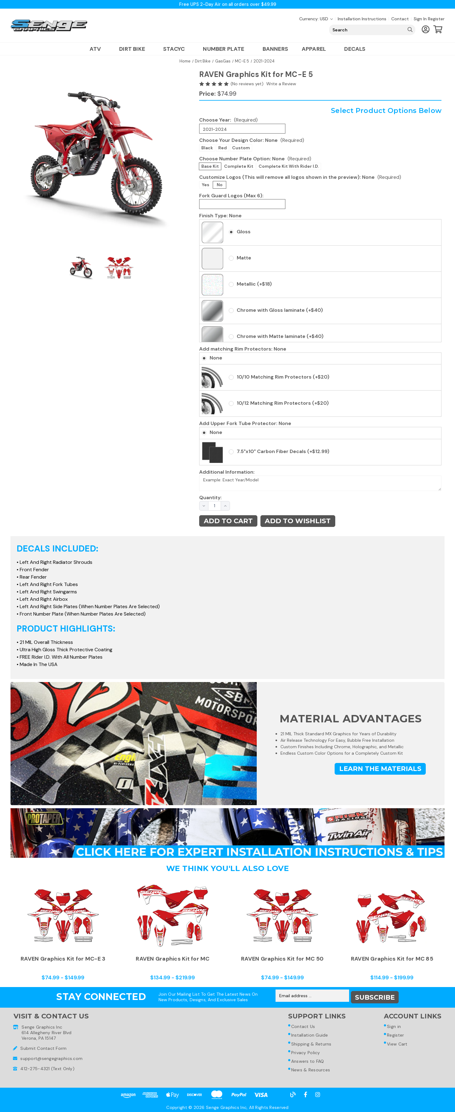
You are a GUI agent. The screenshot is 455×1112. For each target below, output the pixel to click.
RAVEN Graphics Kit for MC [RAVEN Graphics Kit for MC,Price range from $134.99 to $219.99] (172, 960)
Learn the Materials (378, 770)
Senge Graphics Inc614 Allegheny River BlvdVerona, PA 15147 (47, 1031)
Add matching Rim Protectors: (242, 349)
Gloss (244, 232)
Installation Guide (309, 1035)
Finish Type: (220, 216)
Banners (275, 49)
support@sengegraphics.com (51, 1057)
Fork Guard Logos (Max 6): (231, 196)
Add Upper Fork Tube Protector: (245, 424)
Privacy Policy (305, 1053)
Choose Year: (228, 120)
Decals (354, 49)
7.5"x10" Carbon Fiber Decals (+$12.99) (283, 452)
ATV (98, 49)
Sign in (420, 19)
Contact (400, 19)
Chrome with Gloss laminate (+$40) (280, 311)
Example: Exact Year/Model (320, 484)
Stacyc (176, 49)
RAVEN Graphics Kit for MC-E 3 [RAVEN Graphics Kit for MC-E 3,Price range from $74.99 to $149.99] (63, 960)
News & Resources (310, 1071)
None (216, 358)
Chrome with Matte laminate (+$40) (280, 337)
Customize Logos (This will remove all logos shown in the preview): (300, 177)
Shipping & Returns (311, 1044)
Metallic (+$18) (254, 284)
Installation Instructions (362, 19)
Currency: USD (316, 19)
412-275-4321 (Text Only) (47, 1067)
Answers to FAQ (307, 1062)
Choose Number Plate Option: (255, 159)
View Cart (397, 1044)
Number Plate (226, 49)
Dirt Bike (134, 49)
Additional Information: (227, 472)
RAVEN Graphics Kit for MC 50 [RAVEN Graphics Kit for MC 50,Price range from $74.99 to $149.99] (282, 960)
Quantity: (207, 498)
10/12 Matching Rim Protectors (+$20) (283, 403)
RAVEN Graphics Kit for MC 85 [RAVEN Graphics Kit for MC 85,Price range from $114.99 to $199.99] (392, 960)
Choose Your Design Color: (251, 140)
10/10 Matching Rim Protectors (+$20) (283, 377)
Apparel (316, 49)
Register (436, 19)
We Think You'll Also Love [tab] (227, 870)
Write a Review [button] (281, 84)
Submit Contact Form (43, 1047)
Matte (244, 258)
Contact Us (303, 1025)
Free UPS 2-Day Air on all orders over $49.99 (228, 4)
